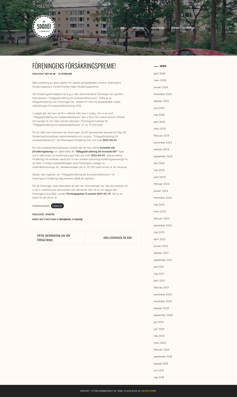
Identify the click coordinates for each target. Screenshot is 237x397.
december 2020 (163, 294)
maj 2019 (159, 377)
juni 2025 (159, 108)
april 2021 (159, 280)
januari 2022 (161, 246)
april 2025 (159, 121)
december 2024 (163, 142)
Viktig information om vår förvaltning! (53, 238)
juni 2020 (159, 329)
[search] (203, 27)
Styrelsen (66, 73)
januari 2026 (161, 87)
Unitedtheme (148, 391)
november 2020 (163, 301)
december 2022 (163, 225)
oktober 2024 (161, 149)
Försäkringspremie (40, 205)
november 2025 (163, 94)
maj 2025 (159, 114)
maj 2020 (159, 335)
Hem (123, 27)
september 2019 (163, 356)
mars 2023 (160, 211)
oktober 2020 (161, 308)
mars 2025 (160, 128)
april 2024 (160, 177)
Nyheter (50, 214)
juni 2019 (159, 370)
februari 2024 (161, 183)
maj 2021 (159, 273)
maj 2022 (159, 232)
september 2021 (163, 259)
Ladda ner (57, 205)
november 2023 (163, 197)
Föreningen (139, 27)
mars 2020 (160, 342)
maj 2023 (159, 204)
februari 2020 (161, 349)
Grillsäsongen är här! (118, 238)
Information (159, 27)
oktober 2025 (161, 101)
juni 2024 (159, 163)
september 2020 (163, 315)
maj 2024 (159, 170)
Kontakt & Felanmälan (184, 27)
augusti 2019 (161, 363)
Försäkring (65, 219)
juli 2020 (159, 322)
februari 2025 (161, 135)
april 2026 (160, 73)
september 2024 (163, 156)
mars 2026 (160, 80)
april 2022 (160, 239)
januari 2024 (161, 190)
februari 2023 (161, 218)
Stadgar (78, 219)
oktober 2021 (161, 252)
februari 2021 (161, 287)
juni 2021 (159, 266)
